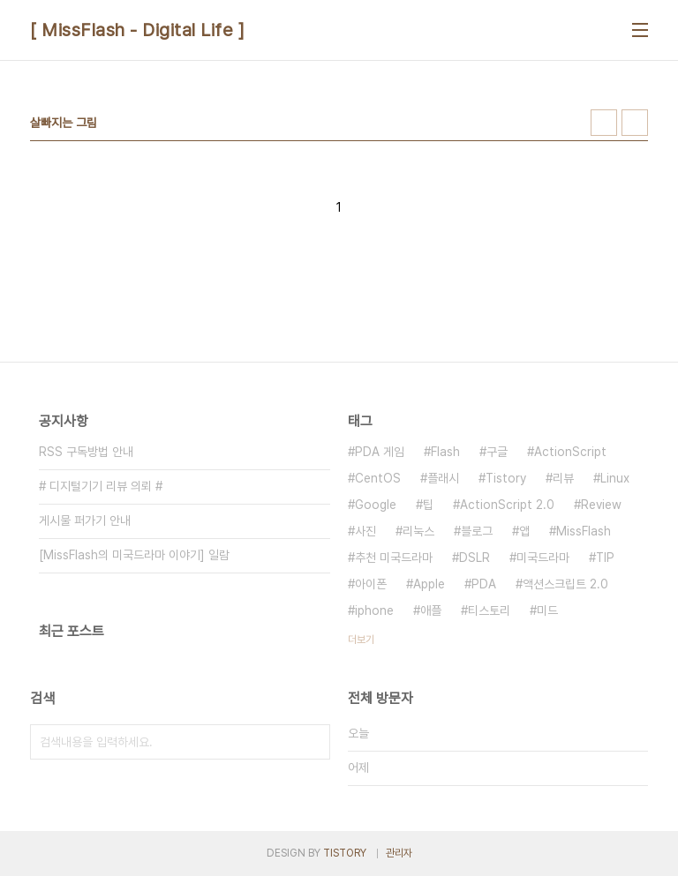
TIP (605, 557)
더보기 (361, 639)
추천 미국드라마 (394, 557)
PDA (483, 584)
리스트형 (635, 122)
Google (375, 505)
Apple (429, 584)
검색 (312, 742)
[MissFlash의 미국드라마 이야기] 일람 (134, 555)
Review (601, 505)
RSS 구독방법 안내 (86, 452)
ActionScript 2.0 (507, 505)
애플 (430, 610)
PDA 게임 (379, 452)
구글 (497, 452)
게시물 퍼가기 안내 (85, 520)
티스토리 (489, 610)
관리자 (399, 853)
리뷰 (563, 478)
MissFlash (583, 531)
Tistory (506, 478)
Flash (445, 452)
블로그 (477, 531)
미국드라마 (542, 557)
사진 (365, 531)
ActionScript (570, 452)
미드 (547, 610)
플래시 (443, 478)
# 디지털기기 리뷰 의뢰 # (100, 486)
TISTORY (344, 853)
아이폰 (371, 584)
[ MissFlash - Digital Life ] (137, 30)
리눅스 (418, 531)
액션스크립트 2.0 (565, 584)
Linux (614, 478)
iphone (374, 610)
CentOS (378, 478)
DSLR (474, 557)
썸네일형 (604, 122)
